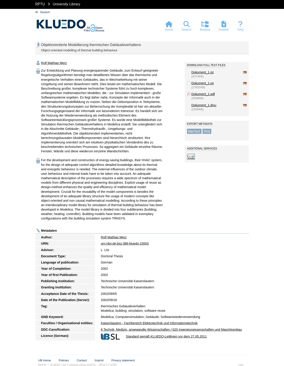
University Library (66, 4)
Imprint (99, 360)
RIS (207, 131)
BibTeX (194, 131)
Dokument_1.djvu (203, 105)
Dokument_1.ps (202, 83)
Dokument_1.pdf (203, 94)
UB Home (44, 360)
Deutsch (45, 12)
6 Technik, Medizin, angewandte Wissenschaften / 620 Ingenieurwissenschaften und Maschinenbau (171, 329)
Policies (64, 360)
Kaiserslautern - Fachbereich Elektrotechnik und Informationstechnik (149, 323)
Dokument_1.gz (202, 72)
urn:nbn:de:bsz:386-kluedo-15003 (125, 243)
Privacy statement (123, 360)
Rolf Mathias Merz (54, 63)
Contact (82, 360)
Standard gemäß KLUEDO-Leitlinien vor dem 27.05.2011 (166, 336)
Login (241, 364)
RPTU (40, 4)
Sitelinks (42, 364)
